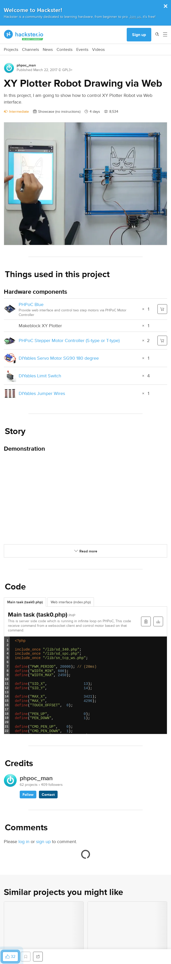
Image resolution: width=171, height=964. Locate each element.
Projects (11, 49)
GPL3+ (67, 69)
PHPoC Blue (31, 304)
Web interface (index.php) (71, 602)
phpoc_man (26, 65)
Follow (28, 794)
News (48, 49)
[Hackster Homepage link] (24, 35)
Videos (98, 49)
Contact (48, 794)
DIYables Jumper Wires (42, 393)
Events (82, 49)
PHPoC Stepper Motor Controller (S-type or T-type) (69, 340)
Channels (30, 49)
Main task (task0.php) (25, 602)
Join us (135, 16)
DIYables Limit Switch (40, 375)
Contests (64, 49)
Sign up (139, 35)
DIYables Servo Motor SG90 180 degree (59, 358)
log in (23, 841)
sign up (43, 841)
